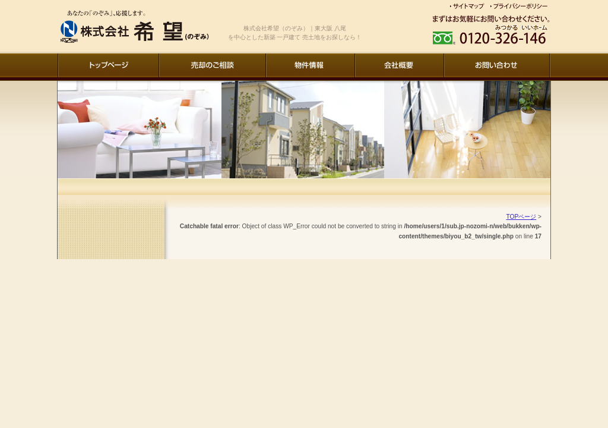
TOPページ (521, 216)
